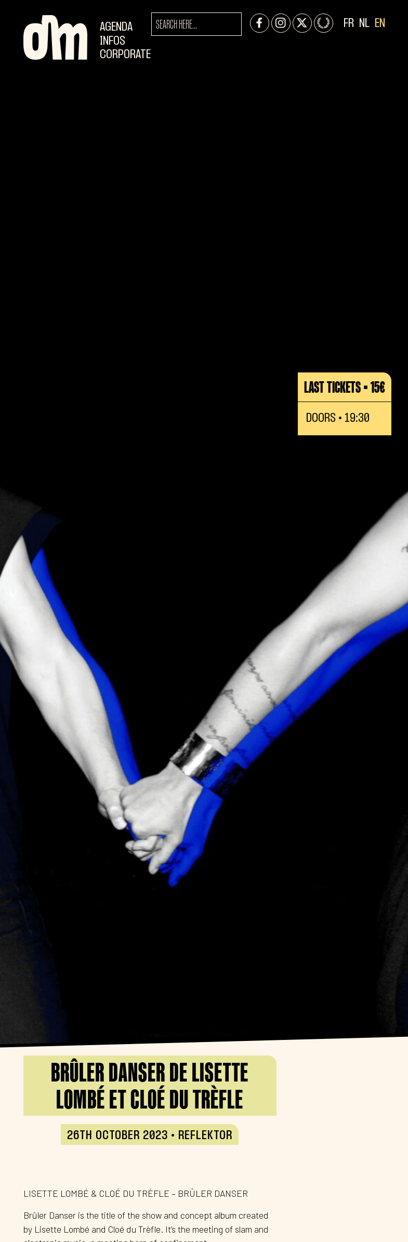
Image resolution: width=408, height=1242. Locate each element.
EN (380, 23)
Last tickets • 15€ (344, 387)
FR (349, 23)
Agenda (116, 27)
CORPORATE (125, 54)
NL (364, 23)
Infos (112, 41)
